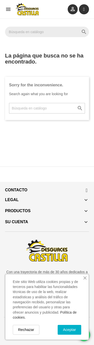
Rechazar (26, 329)
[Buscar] (47, 32)
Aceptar (69, 329)
